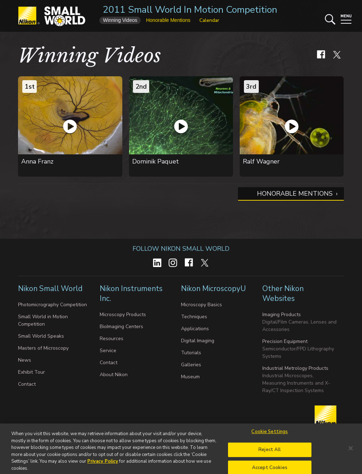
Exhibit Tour (31, 372)
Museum (190, 376)
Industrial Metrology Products (295, 368)
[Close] (350, 451)
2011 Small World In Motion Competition (190, 9)
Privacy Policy (102, 464)
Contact (27, 384)
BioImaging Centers (121, 326)
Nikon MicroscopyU (213, 289)
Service (108, 350)
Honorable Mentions (295, 193)
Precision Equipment (285, 341)
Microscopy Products (123, 314)
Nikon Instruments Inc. (131, 293)
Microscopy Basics (201, 304)
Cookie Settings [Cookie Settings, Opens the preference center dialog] (269, 434)
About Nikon (114, 374)
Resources (111, 338)
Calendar (209, 20)
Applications (195, 328)
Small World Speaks (41, 336)
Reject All (269, 452)
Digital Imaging (197, 340)
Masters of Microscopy (43, 348)
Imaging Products (281, 314)
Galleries (191, 364)
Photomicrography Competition (52, 304)
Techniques (194, 316)
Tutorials (191, 352)
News (24, 360)
